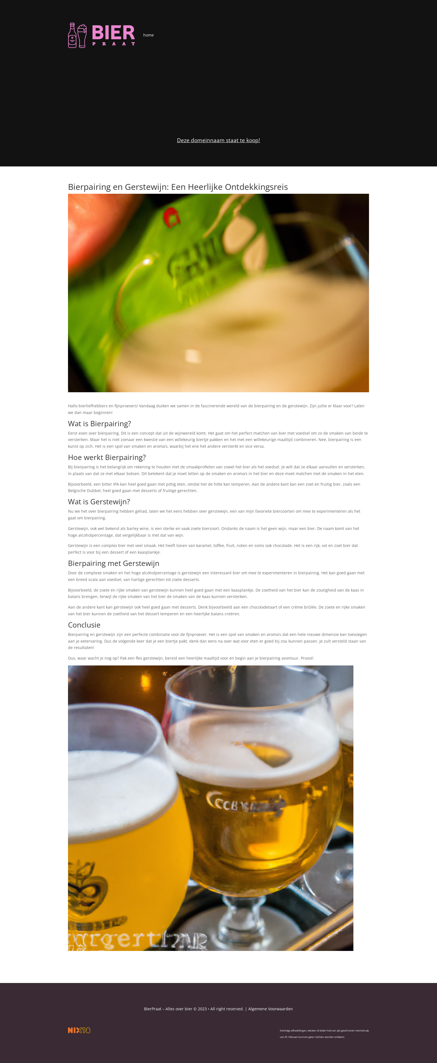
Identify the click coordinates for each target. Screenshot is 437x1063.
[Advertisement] (218, 90)
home (148, 35)
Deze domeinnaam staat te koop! (218, 140)
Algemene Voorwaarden (270, 1008)
